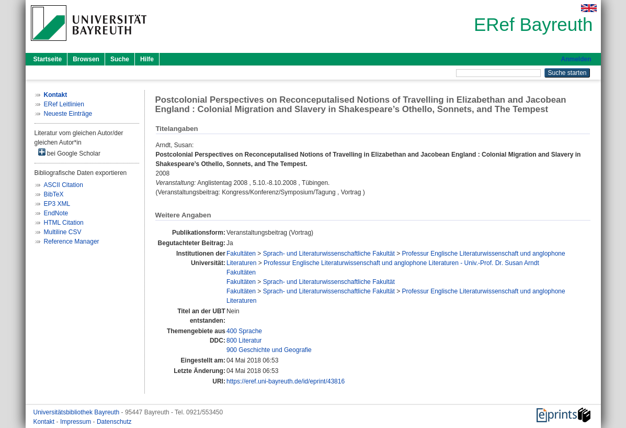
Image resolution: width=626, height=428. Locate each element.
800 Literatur (243, 340)
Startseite (47, 59)
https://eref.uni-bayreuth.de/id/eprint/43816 (285, 381)
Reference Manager (71, 241)
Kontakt (44, 421)
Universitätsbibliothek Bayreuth (77, 412)
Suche (119, 59)
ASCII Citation (63, 185)
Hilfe (147, 59)
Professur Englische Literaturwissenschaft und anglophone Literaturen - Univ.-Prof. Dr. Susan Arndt (401, 263)
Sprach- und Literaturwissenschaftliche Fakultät (329, 253)
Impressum (76, 421)
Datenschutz (114, 421)
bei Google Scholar (69, 152)
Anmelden (576, 59)
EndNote (56, 213)
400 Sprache (244, 331)
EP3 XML (57, 203)
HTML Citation (64, 222)
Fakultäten (241, 253)
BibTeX (54, 194)
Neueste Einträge (68, 113)
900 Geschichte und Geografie (269, 350)
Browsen (86, 59)
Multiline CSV (63, 232)
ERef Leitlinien (64, 104)
